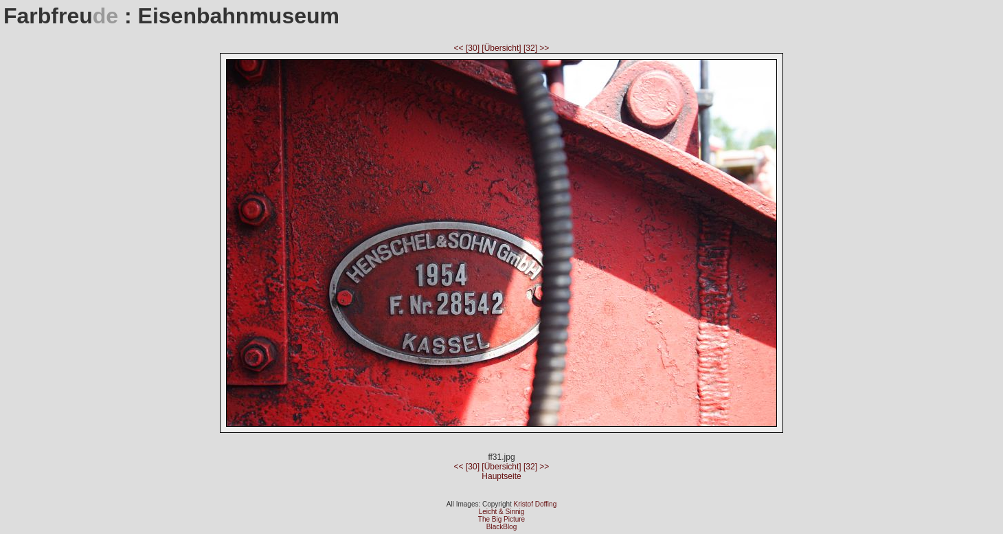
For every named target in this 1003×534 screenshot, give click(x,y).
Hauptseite (501, 476)
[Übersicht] (502, 48)
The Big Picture (501, 519)
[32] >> (536, 48)
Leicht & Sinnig (502, 511)
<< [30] (468, 48)
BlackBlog (501, 527)
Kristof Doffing (535, 504)
